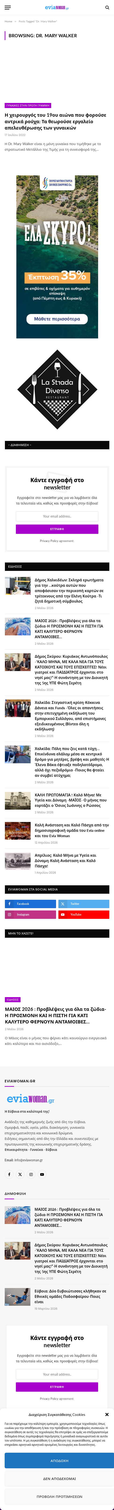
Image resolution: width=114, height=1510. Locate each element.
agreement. (57, 541)
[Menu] (8, 7)
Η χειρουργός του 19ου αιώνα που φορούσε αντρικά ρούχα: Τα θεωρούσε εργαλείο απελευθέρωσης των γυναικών (55, 121)
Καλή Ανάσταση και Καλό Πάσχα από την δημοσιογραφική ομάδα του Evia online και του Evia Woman (72, 830)
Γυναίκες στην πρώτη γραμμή (28, 105)
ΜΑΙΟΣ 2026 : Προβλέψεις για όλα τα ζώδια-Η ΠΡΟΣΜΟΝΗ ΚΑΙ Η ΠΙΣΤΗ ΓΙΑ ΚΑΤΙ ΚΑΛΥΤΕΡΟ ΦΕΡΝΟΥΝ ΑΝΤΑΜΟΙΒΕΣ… (55, 1015)
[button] (107, 1414)
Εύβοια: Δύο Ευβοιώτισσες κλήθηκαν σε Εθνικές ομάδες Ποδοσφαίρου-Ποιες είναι (70, 1296)
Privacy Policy (49, 541)
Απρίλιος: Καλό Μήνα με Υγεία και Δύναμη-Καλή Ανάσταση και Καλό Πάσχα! (65, 860)
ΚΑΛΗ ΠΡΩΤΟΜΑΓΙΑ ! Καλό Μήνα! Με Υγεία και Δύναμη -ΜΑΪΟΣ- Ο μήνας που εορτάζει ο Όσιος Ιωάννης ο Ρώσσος (71, 800)
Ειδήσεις (13, 1000)
